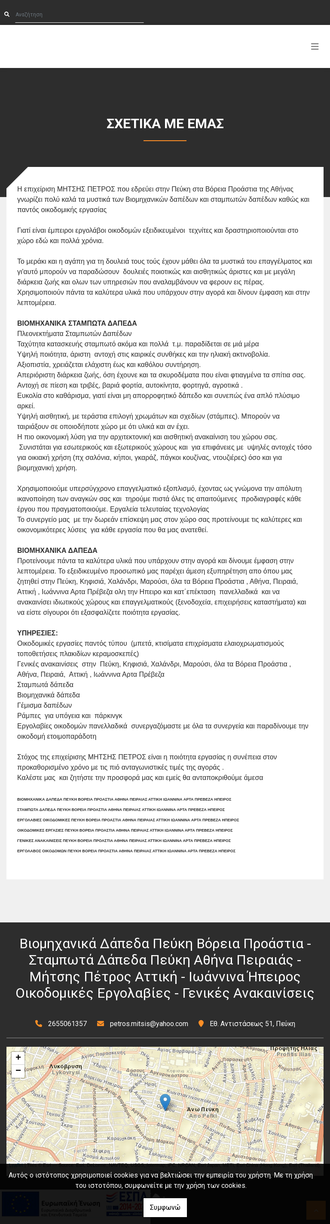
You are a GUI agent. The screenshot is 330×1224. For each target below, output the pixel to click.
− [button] (18, 1071)
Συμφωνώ (165, 1207)
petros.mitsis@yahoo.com (149, 1024)
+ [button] (18, 1058)
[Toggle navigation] (315, 46)
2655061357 (67, 1024)
